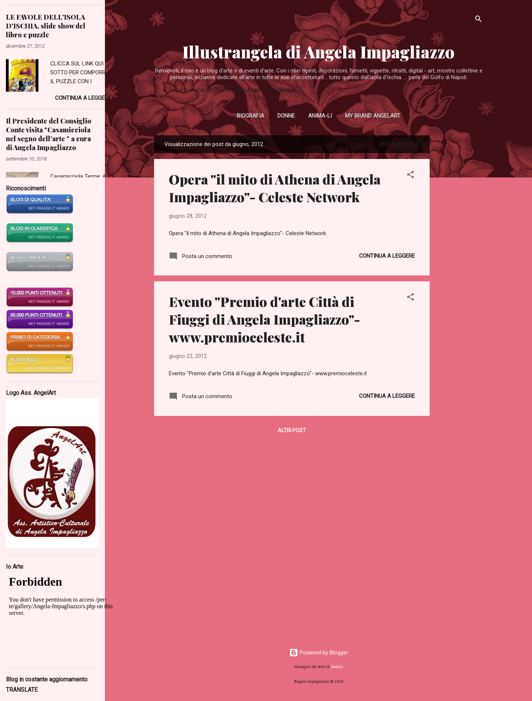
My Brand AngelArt (372, 115)
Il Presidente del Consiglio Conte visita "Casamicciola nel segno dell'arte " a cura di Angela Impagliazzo (48, 134)
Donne (286, 115)
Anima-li (320, 115)
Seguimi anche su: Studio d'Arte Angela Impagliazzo (231, 90)
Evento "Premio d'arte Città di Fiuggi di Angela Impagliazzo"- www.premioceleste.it (264, 319)
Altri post (292, 430)
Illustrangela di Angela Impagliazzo (318, 51)
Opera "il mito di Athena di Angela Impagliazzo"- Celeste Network (275, 188)
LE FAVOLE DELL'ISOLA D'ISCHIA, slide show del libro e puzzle (45, 26)
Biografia (250, 115)
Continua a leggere (387, 256)
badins (337, 666)
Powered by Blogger (318, 652)
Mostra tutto (399, 144)
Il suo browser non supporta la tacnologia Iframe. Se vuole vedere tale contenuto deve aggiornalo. (65, 616)
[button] (410, 176)
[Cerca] (478, 20)
